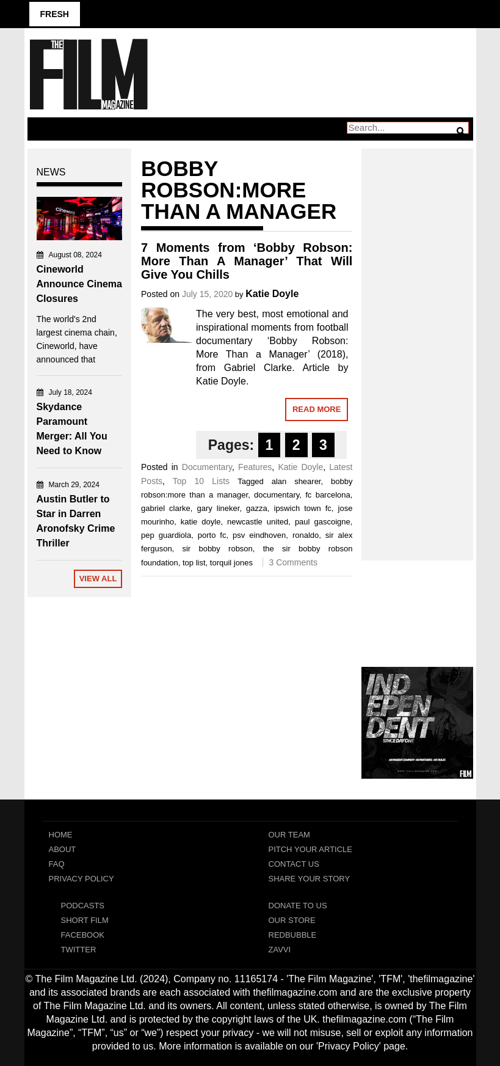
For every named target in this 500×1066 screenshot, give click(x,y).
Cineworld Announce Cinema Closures (79, 284)
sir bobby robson (217, 548)
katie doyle (201, 521)
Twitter (78, 949)
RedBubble (293, 934)
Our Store (292, 920)
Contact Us (294, 864)
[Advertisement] (417, 341)
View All (98, 578)
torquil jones (231, 562)
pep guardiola (166, 535)
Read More (316, 409)
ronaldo (305, 535)
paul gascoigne (322, 521)
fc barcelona (327, 494)
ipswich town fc (303, 508)
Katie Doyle (272, 294)
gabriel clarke (165, 508)
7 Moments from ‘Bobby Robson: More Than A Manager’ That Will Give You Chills (246, 261)
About (62, 849)
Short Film (85, 920)
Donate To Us (298, 905)
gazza (256, 508)
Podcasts (83, 905)
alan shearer (296, 481)
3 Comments (293, 562)
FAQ (57, 864)
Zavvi (280, 949)
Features (255, 467)
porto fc (212, 535)
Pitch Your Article (311, 849)
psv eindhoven (259, 535)
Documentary (207, 467)
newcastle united (257, 521)
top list (194, 562)
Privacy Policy (81, 878)
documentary (276, 494)
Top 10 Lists (201, 481)
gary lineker (218, 508)
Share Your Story (309, 878)
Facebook (83, 934)
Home (61, 834)
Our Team (289, 834)
